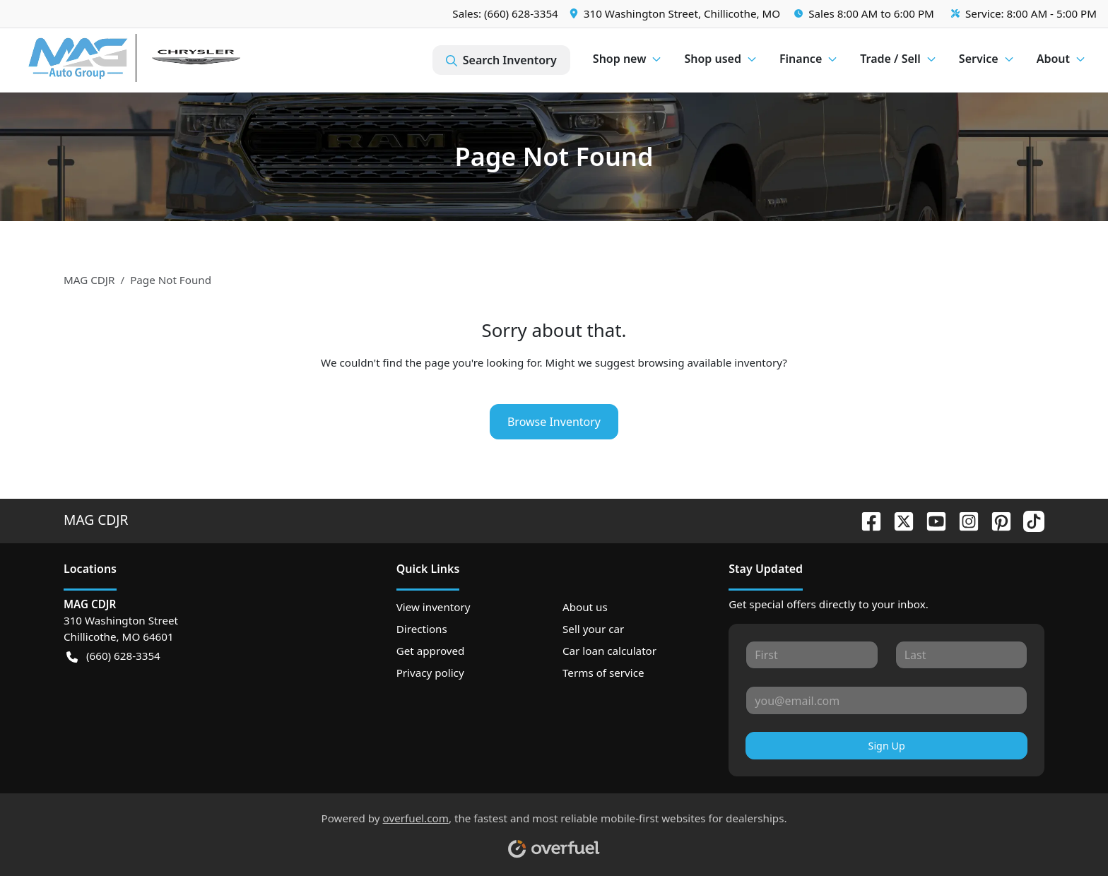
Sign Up (886, 745)
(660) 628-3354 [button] (113, 656)
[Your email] (886, 700)
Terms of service (603, 672)
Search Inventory (501, 60)
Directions (421, 629)
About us (585, 607)
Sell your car (593, 629)
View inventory (433, 607)
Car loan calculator (609, 651)
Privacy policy (430, 672)
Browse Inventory (554, 422)
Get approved (430, 651)
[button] (676, 14)
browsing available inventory (709, 362)
